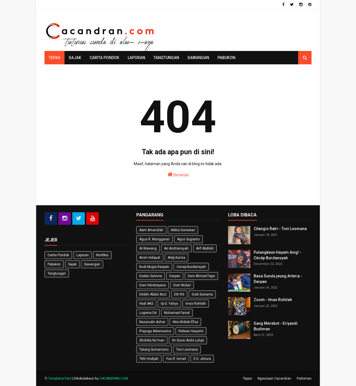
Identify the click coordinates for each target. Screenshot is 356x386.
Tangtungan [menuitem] (166, 57)
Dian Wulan (182, 285)
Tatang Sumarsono (154, 349)
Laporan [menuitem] (136, 57)
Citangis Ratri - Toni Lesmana (280, 228)
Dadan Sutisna (150, 276)
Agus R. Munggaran (154, 239)
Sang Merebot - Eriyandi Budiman (276, 326)
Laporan (82, 255)
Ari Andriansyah (176, 248)
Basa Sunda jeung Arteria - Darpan (278, 279)
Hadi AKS (146, 304)
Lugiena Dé (148, 313)
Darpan (174, 276)
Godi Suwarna (202, 294)
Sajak (72, 264)
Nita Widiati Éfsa (185, 322)
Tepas (247, 378)
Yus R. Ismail (176, 359)
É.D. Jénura (202, 359)
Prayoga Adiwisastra (155, 331)
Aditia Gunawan (183, 230)
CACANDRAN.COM (114, 378)
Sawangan (92, 264)
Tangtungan (57, 273)
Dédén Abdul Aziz (153, 294)
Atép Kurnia (176, 258)
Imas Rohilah (196, 304)
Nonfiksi (102, 255)
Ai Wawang (148, 248)
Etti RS (179, 294)
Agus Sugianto (188, 239)
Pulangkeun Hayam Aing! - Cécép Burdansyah (277, 255)
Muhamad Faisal (177, 313)
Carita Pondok (58, 255)
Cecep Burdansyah (191, 267)
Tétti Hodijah (149, 359)
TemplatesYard (59, 378)
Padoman (304, 378)
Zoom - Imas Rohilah (273, 299)
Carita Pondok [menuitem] (104, 57)
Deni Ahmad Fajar (201, 276)
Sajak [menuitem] (75, 57)
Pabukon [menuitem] (226, 57)
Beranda (178, 174)
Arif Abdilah (205, 248)
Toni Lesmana (187, 349)
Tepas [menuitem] (54, 57)
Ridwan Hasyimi (191, 331)
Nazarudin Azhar (152, 322)
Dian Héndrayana (152, 285)
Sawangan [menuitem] (198, 57)
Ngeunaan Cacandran (274, 378)
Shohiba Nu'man (151, 340)
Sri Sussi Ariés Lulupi (188, 340)
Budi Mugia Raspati (154, 267)
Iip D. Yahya (169, 304)
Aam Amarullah (151, 230)
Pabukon (54, 264)
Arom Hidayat (149, 258)
